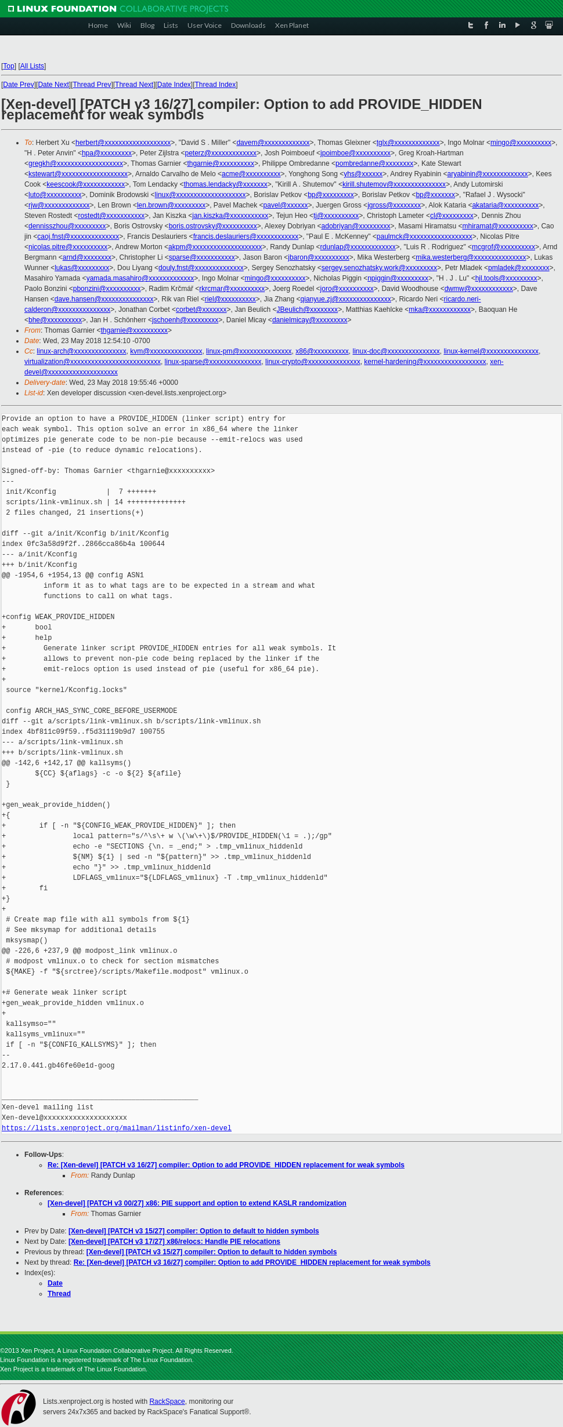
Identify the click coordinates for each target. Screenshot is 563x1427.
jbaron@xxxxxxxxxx (318, 257)
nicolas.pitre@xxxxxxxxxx (67, 247)
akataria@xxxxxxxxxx (505, 205)
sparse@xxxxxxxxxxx (202, 257)
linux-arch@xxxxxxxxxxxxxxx (81, 351)
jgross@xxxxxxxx (394, 205)
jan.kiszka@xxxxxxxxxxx (230, 216)
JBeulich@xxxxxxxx (307, 309)
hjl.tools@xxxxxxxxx (506, 278)
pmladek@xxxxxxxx (519, 268)
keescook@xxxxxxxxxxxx (85, 184)
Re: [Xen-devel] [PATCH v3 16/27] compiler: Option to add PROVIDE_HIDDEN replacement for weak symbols (226, 1165)
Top (8, 66)
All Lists (32, 66)
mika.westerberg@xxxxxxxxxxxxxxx (471, 257)
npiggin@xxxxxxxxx (397, 278)
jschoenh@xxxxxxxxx (185, 320)
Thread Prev (92, 85)
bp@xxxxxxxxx (331, 195)
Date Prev (18, 85)
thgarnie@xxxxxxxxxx (220, 163)
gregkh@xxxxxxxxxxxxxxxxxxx (75, 163)
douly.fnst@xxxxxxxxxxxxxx (201, 268)
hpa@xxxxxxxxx (107, 153)
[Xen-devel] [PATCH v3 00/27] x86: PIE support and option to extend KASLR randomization (197, 1203)
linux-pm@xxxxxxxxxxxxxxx (249, 351)
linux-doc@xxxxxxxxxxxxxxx (395, 351)
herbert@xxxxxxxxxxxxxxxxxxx (123, 143)
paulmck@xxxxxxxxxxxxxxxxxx (424, 236)
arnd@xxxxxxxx (87, 257)
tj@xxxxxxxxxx (336, 216)
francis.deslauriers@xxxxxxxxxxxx (246, 236)
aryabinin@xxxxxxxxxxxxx (487, 174)
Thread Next (134, 85)
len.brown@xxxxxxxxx (171, 205)
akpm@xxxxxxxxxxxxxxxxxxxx (215, 247)
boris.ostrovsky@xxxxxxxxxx (213, 226)
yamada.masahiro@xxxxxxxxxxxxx (140, 278)
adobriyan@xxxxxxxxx (356, 226)
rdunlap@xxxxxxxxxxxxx (358, 247)
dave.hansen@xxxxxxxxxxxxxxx (104, 299)
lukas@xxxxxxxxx (82, 268)
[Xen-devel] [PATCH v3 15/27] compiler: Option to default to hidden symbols (193, 1231)
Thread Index (215, 85)
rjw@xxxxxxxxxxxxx (59, 205)
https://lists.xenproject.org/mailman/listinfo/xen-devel (117, 1128)
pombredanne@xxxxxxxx (374, 163)
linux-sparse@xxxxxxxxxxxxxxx (213, 362)
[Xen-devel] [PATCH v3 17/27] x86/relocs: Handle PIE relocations (174, 1241)
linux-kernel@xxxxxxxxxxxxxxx (491, 351)
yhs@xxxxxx (363, 174)
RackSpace (167, 1401)
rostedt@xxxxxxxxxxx (111, 216)
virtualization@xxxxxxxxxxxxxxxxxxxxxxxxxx (92, 362)
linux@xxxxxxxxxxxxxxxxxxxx (200, 195)
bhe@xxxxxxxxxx (55, 320)
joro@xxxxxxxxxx (347, 289)
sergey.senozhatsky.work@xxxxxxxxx (379, 268)
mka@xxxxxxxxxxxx (440, 309)
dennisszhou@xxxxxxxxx (67, 226)
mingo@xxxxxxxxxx (520, 143)
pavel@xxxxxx (286, 205)
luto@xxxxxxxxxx (55, 195)
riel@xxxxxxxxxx (230, 299)
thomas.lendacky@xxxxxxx (225, 184)
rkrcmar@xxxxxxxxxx (232, 289)
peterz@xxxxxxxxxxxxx (221, 153)
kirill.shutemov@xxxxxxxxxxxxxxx (394, 184)
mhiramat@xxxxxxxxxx (498, 226)
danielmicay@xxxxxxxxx (310, 320)
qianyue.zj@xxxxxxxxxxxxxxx (346, 299)
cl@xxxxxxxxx (452, 216)
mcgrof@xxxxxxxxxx (503, 247)
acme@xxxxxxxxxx (251, 174)
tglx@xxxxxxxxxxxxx (408, 143)
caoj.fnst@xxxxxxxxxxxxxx (78, 236)
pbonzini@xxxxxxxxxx (107, 289)
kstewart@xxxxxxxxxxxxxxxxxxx (78, 174)
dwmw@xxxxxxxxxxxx (479, 289)
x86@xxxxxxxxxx (322, 351)
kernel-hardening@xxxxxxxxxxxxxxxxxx (425, 362)
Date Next (53, 85)
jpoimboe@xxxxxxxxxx (355, 153)
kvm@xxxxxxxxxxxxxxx (166, 351)
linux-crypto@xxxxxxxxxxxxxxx (312, 362)
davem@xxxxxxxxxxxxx (272, 143)
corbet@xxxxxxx (201, 309)
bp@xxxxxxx (435, 195)
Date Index (174, 85)
